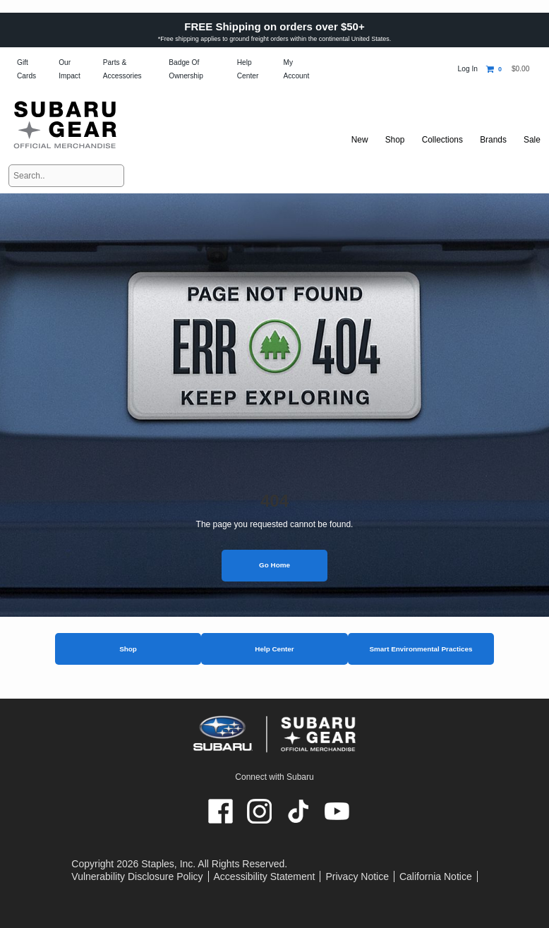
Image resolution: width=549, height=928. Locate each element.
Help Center (274, 649)
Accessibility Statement (264, 876)
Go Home (274, 565)
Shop (128, 649)
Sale (532, 139)
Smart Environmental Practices (420, 649)
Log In (468, 69)
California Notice (435, 876)
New (353, 139)
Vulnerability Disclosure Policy (137, 876)
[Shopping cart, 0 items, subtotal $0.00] (508, 69)
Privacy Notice (356, 876)
